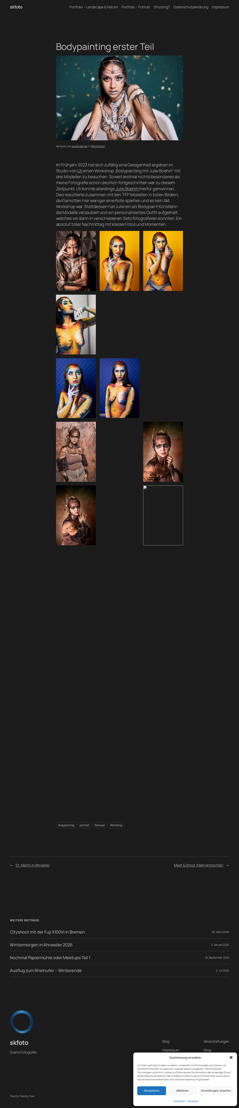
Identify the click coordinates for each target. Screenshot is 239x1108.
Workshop (116, 825)
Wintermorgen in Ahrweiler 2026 (41, 944)
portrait (84, 825)
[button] (231, 1057)
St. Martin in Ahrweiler (32, 865)
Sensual (100, 825)
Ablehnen (182, 1090)
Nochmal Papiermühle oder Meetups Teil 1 (50, 957)
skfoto (16, 7)
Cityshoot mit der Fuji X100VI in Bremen (47, 932)
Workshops (98, 146)
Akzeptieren (151, 1090)
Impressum (179, 1100)
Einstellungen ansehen (216, 1090)
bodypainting (66, 825)
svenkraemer (80, 146)
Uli (79, 170)
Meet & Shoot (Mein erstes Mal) (198, 865)
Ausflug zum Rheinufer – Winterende (46, 970)
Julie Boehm (127, 188)
